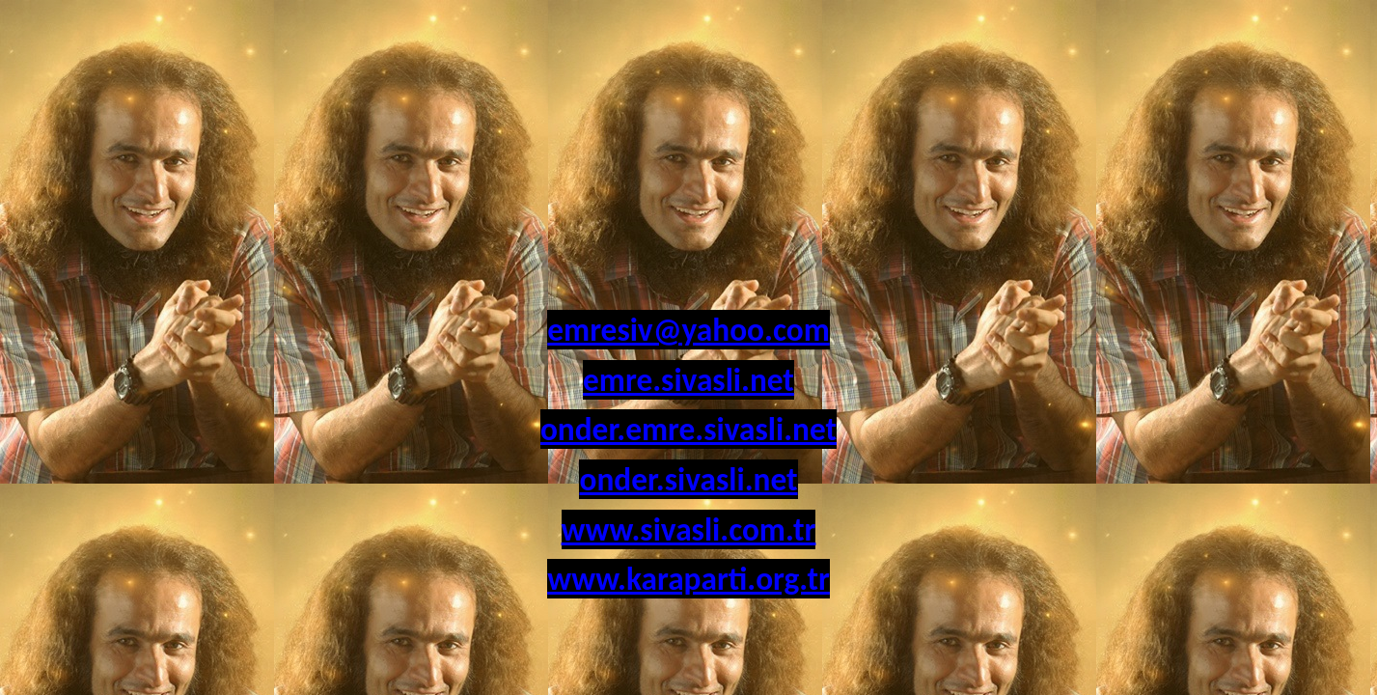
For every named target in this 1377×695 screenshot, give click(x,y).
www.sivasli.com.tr (689, 529)
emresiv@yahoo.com (688, 329)
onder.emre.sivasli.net (688, 429)
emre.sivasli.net (688, 380)
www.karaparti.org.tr (688, 578)
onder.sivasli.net (688, 479)
